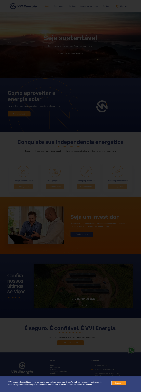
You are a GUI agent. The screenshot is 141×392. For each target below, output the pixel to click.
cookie (26, 382)
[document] (70, 196)
